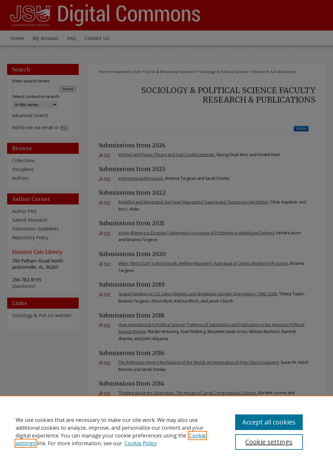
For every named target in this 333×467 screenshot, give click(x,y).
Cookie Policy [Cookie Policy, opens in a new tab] (141, 443)
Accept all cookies (269, 422)
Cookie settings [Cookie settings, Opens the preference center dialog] (268, 441)
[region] (166, 431)
